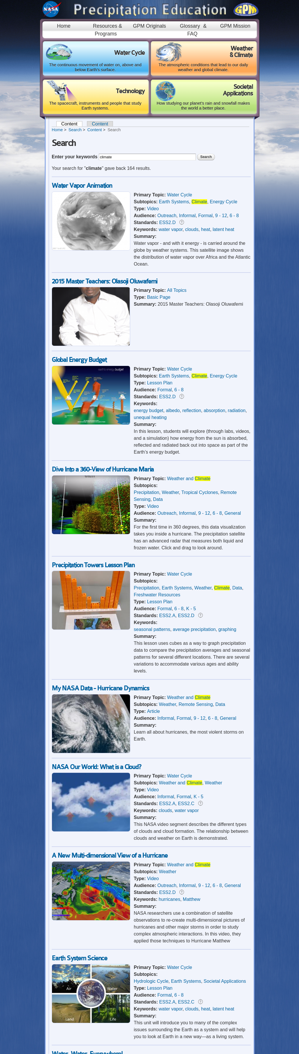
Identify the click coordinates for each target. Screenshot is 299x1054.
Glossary (190, 26)
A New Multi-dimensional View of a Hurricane (109, 855)
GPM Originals (149, 26)
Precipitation (146, 492)
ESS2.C (186, 803)
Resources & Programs (107, 29)
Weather (170, 492)
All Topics (176, 290)
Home (63, 26)
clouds (191, 229)
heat (205, 229)
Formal (205, 215)
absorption (214, 410)
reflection (191, 410)
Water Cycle (179, 194)
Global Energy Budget (79, 359)
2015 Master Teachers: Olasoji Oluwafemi (104, 281)
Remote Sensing (196, 704)
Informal (187, 215)
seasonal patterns (152, 629)
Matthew (191, 899)
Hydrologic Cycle (151, 981)
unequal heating (150, 417)
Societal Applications (225, 981)
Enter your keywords (75, 156)
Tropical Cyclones (199, 492)
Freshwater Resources (157, 594)
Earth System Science (79, 958)
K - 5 (191, 608)
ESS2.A (167, 615)
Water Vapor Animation (82, 185)
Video (153, 208)
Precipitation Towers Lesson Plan (93, 565)
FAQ (192, 34)
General (232, 513)
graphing (227, 629)
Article (153, 711)
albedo (173, 410)
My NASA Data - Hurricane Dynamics (100, 688)
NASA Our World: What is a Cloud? (96, 767)
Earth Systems (174, 201)
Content (71, 123)
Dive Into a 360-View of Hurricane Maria (103, 469)
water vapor (171, 229)
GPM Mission (235, 26)
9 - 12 (221, 215)
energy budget (148, 410)
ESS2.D (167, 222)
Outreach (167, 215)
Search (75, 129)
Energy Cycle (223, 201)
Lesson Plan (159, 382)
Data (158, 499)
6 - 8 (234, 215)
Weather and (188, 478)
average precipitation (194, 629)
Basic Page (158, 297)
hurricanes (169, 899)
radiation (237, 410)
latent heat (223, 229)
